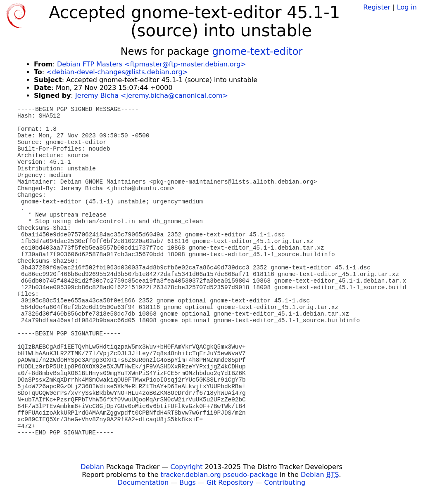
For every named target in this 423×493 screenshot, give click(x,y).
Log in (407, 7)
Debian (92, 467)
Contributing (285, 482)
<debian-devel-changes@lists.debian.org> (117, 72)
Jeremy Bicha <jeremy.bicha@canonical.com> (151, 95)
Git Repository (230, 482)
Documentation (143, 482)
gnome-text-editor (257, 51)
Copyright (186, 467)
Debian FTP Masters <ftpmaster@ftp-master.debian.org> (151, 64)
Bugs (187, 482)
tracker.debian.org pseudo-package (219, 475)
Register (376, 7)
